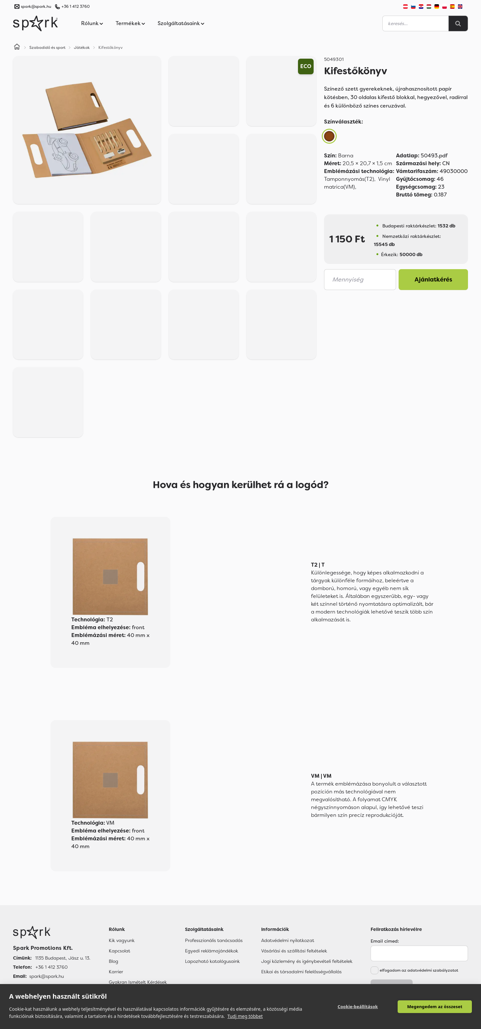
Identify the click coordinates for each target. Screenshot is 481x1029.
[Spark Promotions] (35, 23)
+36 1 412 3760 (76, 6)
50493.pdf (421, 155)
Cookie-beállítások (358, 1006)
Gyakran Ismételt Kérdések (138, 982)
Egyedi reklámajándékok (211, 951)
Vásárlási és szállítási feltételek (294, 951)
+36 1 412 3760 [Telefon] (51, 967)
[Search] (458, 23)
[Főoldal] (51, 932)
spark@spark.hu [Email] (46, 976)
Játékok (82, 47)
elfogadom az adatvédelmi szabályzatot (419, 970)
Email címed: (385, 941)
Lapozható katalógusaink (212, 961)
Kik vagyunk (121, 940)
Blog (113, 961)
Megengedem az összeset (434, 1006)
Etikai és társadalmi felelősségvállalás (301, 972)
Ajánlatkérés (433, 279)
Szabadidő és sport (47, 47)
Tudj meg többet (245, 1016)
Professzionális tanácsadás (214, 940)
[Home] (17, 47)
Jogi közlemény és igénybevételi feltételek (306, 961)
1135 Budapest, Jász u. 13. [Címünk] (62, 958)
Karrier (116, 972)
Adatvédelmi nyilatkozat (287, 940)
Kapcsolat (119, 951)
